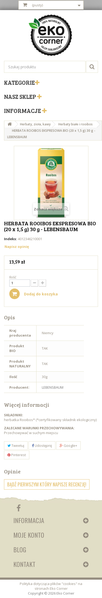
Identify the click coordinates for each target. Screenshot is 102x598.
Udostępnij (42, 445)
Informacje (23, 110)
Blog (19, 549)
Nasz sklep (20, 96)
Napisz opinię (17, 246)
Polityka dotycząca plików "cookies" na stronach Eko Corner (51, 586)
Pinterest (16, 454)
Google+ (68, 445)
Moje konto (28, 535)
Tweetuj (15, 445)
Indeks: (10, 238)
